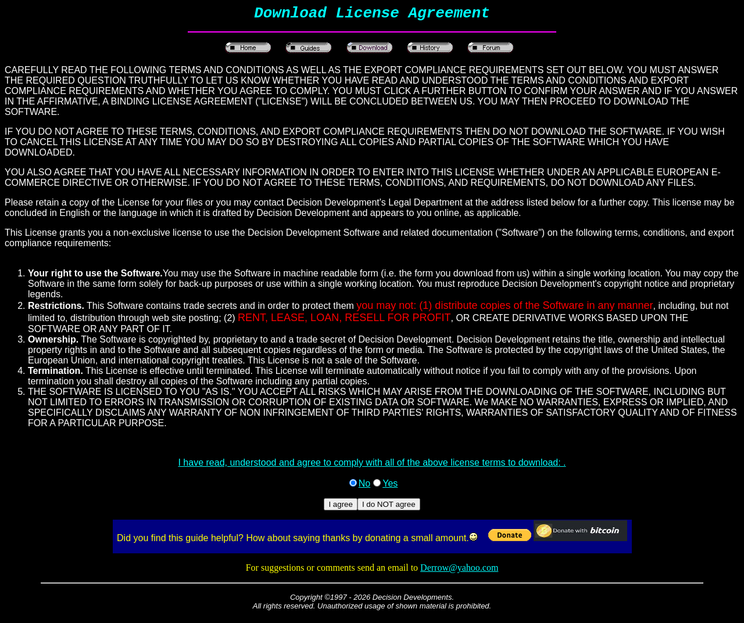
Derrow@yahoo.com (459, 571)
